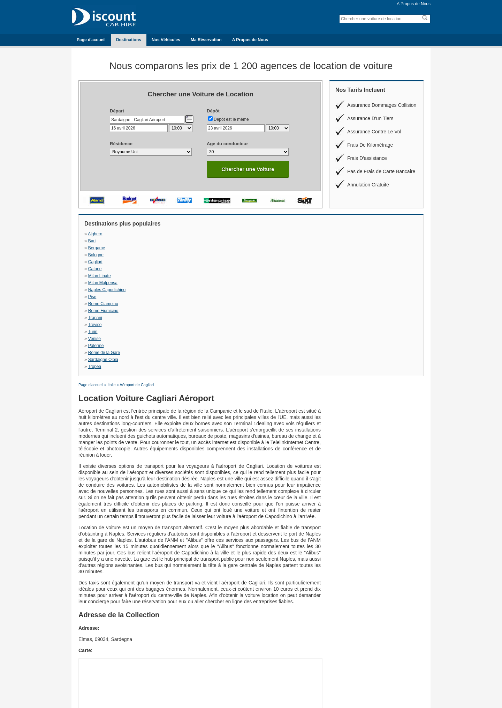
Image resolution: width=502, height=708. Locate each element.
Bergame (259, 233)
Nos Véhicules (166, 39)
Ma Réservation (206, 39)
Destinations (128, 39)
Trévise (176, 254)
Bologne (339, 233)
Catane (176, 240)
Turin (255, 254)
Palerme (96, 261)
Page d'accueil (91, 39)
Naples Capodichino (107, 247)
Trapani (95, 254)
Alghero (95, 233)
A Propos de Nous (414, 3)
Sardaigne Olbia (266, 261)
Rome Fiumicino (347, 247)
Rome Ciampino (266, 247)
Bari (173, 233)
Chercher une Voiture (247, 169)
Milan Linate (262, 240)
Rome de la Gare (185, 261)
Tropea (338, 261)
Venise (338, 254)
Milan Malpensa (346, 240)
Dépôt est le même (231, 119)
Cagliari (95, 240)
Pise (173, 247)
